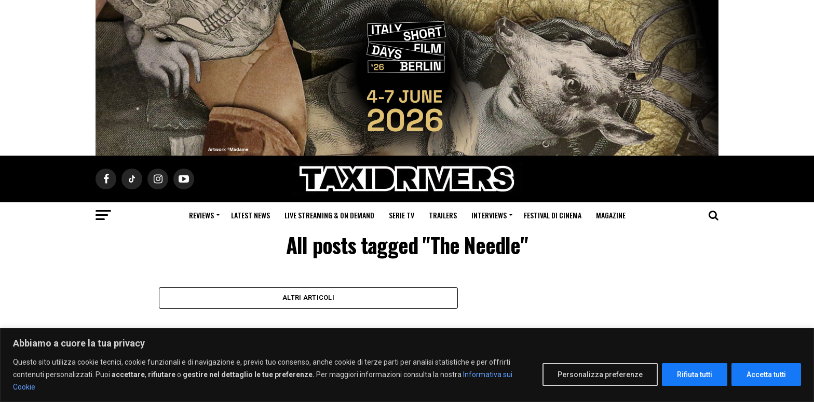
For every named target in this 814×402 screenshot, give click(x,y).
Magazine (611, 215)
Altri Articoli (308, 298)
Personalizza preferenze (600, 374)
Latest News (250, 215)
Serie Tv (401, 215)
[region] (407, 365)
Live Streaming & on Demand (329, 215)
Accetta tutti (766, 374)
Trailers (443, 215)
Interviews (489, 215)
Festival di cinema (552, 215)
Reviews (201, 215)
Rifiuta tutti (694, 374)
